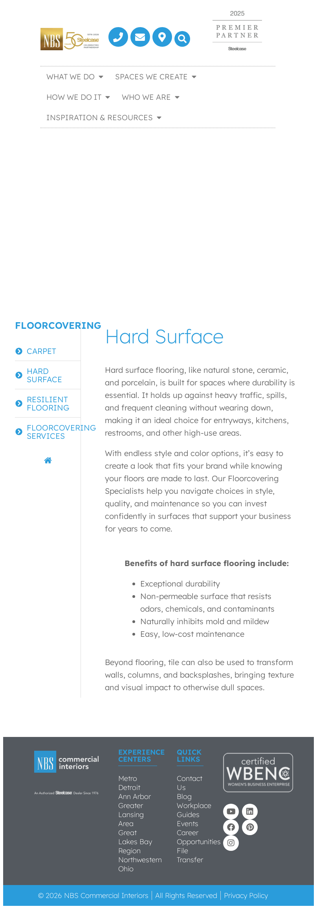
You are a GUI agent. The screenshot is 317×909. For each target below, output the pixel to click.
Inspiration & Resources (103, 117)
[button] (182, 39)
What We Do (74, 76)
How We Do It (78, 96)
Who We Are (151, 96)
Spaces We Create (155, 76)
